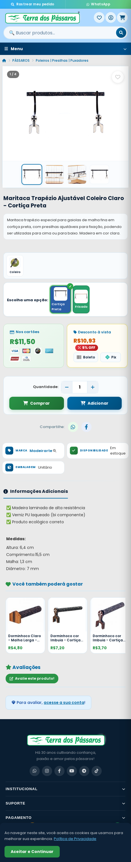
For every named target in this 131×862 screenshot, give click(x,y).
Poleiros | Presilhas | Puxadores (62, 60)
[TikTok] (97, 771)
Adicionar (94, 403)
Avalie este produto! (32, 678)
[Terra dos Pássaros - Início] (48, 17)
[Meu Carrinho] (122, 17)
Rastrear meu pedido (32, 4)
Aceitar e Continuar (32, 851)
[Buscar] (121, 33)
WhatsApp (98, 4)
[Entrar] (110, 17)
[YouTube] (72, 771)
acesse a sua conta (64, 702)
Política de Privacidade (75, 838)
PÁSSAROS (21, 60)
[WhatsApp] (35, 771)
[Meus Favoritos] (99, 17)
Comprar (36, 403)
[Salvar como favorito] (118, 77)
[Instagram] (47, 771)
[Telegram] (84, 771)
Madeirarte (43, 450)
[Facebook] (59, 771)
